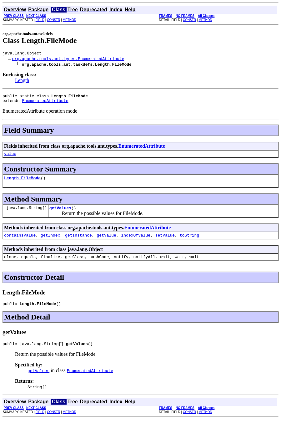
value (10, 157)
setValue (165, 241)
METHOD (69, 20)
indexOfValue (135, 241)
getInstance (78, 241)
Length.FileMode (22, 182)
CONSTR (53, 20)
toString (189, 241)
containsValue (20, 241)
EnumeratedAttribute (45, 103)
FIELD (40, 20)
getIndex (50, 241)
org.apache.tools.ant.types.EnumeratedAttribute (68, 59)
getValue (106, 241)
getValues (60, 213)
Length (22, 81)
